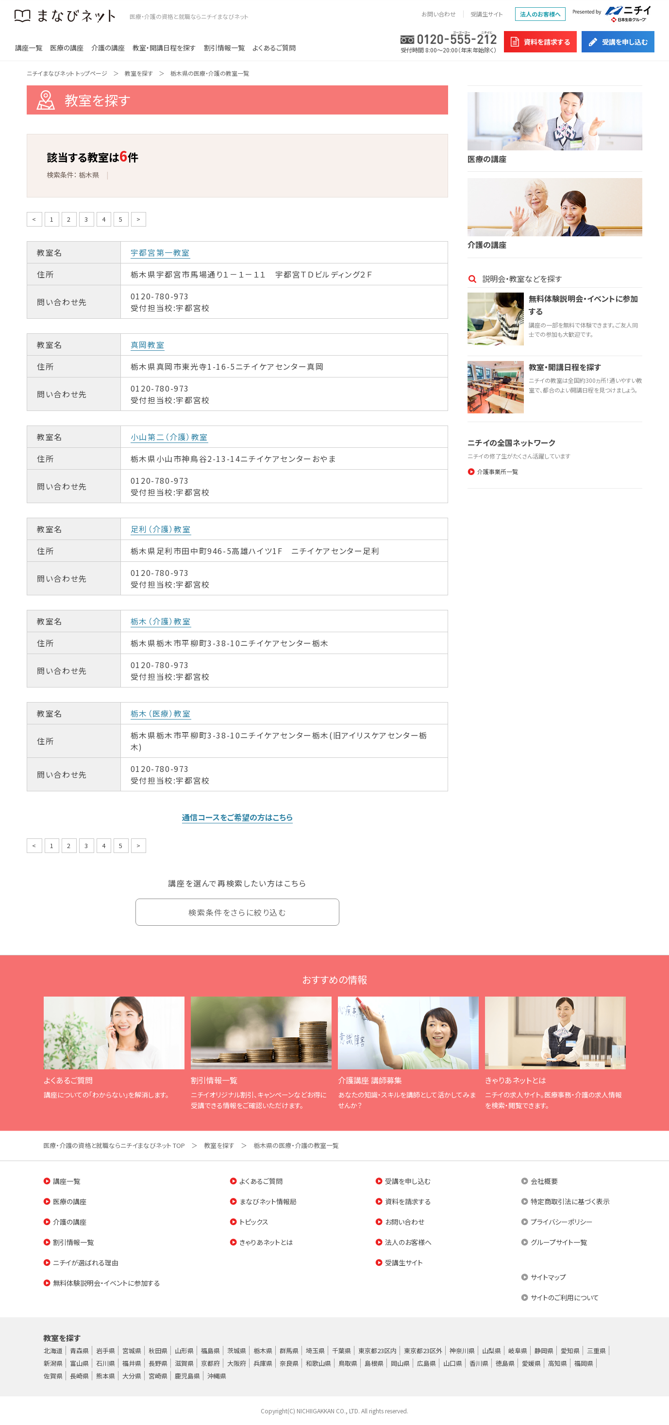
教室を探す (139, 73)
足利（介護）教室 (161, 529)
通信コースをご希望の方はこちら (237, 817)
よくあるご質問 (274, 47)
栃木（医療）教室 (161, 713)
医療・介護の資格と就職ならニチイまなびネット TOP (114, 1145)
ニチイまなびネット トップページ (67, 73)
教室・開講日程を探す (164, 47)
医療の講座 (67, 47)
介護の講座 (108, 47)
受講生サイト (486, 14)
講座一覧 (28, 47)
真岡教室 (148, 344)
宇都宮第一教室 (160, 252)
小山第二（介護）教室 (169, 436)
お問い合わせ (438, 14)
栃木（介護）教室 (161, 621)
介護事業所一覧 (497, 471)
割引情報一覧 (224, 47)
